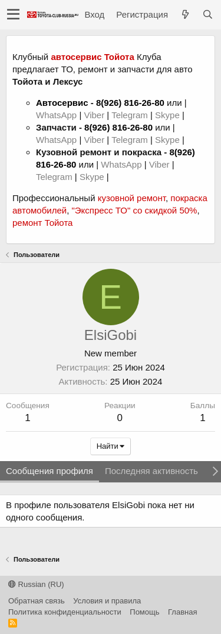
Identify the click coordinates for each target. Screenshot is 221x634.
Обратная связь (36, 600)
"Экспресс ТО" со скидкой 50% (134, 210)
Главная (182, 612)
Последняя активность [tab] (151, 471)
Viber (94, 115)
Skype (168, 115)
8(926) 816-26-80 (130, 103)
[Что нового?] (185, 14)
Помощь (144, 612)
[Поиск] (207, 14)
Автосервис (62, 103)
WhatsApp (57, 115)
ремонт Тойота (42, 223)
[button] (13, 14)
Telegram (130, 115)
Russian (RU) (36, 584)
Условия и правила (107, 600)
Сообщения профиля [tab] (49, 471)
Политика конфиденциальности (64, 612)
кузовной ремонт (132, 198)
